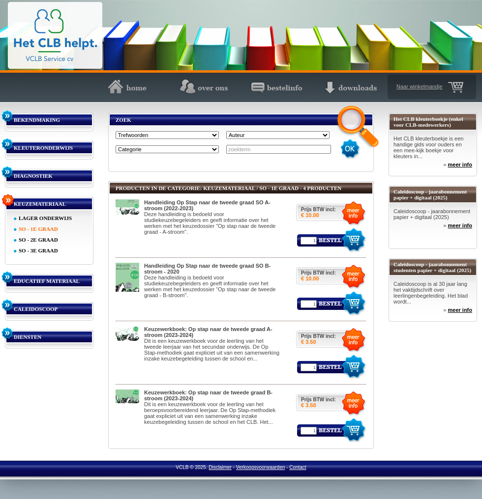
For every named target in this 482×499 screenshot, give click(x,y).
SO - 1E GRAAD (38, 229)
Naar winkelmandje (419, 86)
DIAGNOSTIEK (33, 176)
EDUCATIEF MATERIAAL (47, 281)
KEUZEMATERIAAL (40, 204)
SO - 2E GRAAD (38, 240)
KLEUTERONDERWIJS (43, 148)
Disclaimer (220, 467)
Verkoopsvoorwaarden (260, 467)
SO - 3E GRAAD (38, 250)
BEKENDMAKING (37, 120)
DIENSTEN (27, 337)
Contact (297, 467)
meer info (460, 164)
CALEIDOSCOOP (36, 309)
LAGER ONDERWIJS (45, 218)
